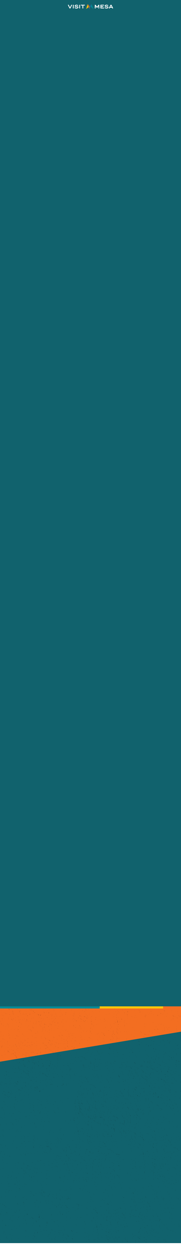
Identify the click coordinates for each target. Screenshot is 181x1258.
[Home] (90, 6)
